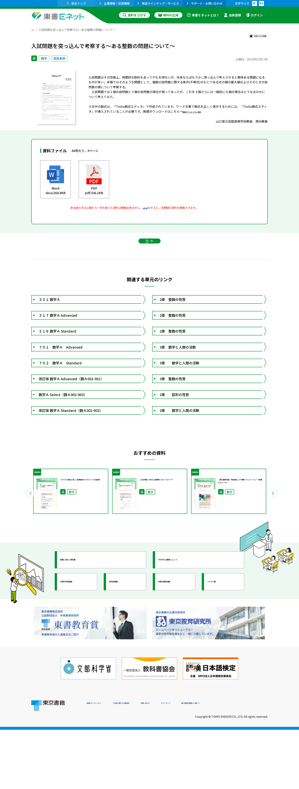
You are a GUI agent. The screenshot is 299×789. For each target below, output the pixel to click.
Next (273, 567)
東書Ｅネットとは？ (203, 15)
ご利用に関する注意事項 (144, 763)
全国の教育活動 (175, 657)
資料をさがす (134, 15)
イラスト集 (220, 657)
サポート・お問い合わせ (205, 3)
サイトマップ (211, 763)
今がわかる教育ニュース (181, 635)
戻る (149, 252)
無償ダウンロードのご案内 (201, 115)
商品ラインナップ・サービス (158, 3)
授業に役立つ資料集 (80, 635)
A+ (261, 3)
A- (254, 3)
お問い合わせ (181, 763)
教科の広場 (168, 15)
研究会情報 (122, 657)
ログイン (254, 15)
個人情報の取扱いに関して (249, 763)
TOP (34, 30)
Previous (26, 567)
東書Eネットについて (101, 763)
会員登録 (232, 15)
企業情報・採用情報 (115, 3)
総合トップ (76, 3)
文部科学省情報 (77, 657)
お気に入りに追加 (251, 37)
